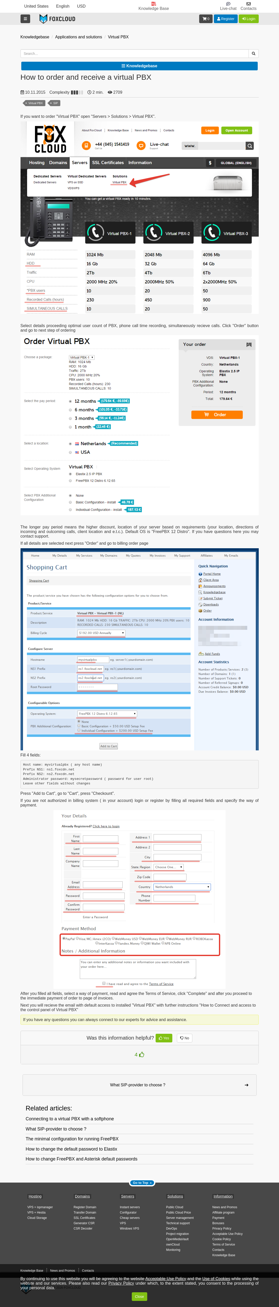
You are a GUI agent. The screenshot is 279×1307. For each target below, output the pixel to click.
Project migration (177, 1234)
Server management (180, 1218)
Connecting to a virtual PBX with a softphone (70, 1118)
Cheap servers (130, 1218)
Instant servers (130, 1207)
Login (248, 19)
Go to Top (140, 1183)
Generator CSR (84, 1223)
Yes (164, 1038)
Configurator (128, 1212)
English (62, 6)
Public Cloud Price (178, 1212)
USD (81, 6)
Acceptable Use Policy (227, 1234)
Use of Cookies (216, 1279)
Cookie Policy (221, 1239)
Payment (218, 1218)
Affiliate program (223, 1212)
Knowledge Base (223, 1255)
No (184, 1038)
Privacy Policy (221, 1228)
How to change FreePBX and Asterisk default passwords (81, 1158)
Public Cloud (174, 1207)
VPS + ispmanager (40, 1207)
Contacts (218, 1250)
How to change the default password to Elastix (71, 1149)
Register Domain (85, 1207)
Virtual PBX (118, 37)
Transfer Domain (85, 1212)
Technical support (178, 1223)
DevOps (171, 1228)
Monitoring (173, 1250)
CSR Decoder (83, 1228)
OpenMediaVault (177, 1239)
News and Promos (224, 1207)
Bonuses (218, 1223)
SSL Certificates (85, 1218)
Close (139, 1297)
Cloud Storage (37, 1218)
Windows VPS (129, 1228)
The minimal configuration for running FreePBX (72, 1138)
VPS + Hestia (36, 1212)
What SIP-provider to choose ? (56, 1129)
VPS (123, 1223)
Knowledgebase (35, 37)
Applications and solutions (78, 37)
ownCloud (173, 1244)
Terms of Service (223, 1244)
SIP (55, 103)
